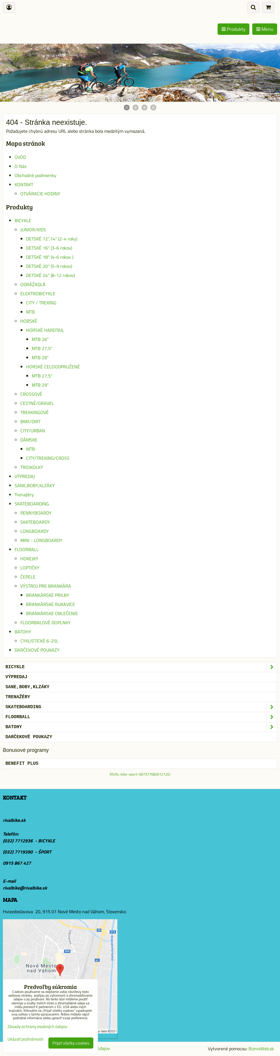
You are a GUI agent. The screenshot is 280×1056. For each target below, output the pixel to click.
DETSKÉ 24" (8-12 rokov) (50, 275)
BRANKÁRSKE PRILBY (47, 595)
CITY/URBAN (32, 430)
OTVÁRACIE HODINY (40, 193)
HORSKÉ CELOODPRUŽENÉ (53, 366)
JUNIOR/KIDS (33, 229)
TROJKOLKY (31, 467)
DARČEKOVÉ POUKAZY (37, 650)
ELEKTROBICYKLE (37, 293)
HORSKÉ (28, 321)
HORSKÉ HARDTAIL (45, 330)
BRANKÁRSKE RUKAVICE (50, 604)
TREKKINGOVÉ (34, 412)
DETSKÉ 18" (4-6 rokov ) (49, 257)
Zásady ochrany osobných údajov (37, 1026)
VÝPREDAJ (25, 476)
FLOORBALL (27, 549)
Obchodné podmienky (35, 175)
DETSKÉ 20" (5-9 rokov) (49, 266)
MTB (30, 311)
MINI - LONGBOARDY (41, 540)
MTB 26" (40, 339)
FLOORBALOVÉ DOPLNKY (45, 622)
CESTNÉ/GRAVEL (37, 403)
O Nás (20, 166)
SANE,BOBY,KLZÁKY (35, 485)
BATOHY (23, 631)
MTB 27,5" (42, 348)
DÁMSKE (29, 439)
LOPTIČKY (30, 567)
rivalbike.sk (14, 820)
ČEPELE (28, 576)
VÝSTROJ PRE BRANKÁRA (45, 586)
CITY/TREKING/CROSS (48, 458)
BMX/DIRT (30, 421)
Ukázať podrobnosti (25, 1039)
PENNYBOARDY (36, 512)
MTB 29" (40, 357)
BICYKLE (23, 220)
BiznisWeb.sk (261, 1048)
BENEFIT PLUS (21, 763)
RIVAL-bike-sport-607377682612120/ (140, 774)
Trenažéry (24, 494)
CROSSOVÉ (31, 394)
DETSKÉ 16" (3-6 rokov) (49, 247)
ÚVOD (20, 157)
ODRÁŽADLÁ (33, 284)
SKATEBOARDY (35, 522)
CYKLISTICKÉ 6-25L (39, 640)
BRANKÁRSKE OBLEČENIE (52, 613)
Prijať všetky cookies (70, 1043)
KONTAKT (24, 184)
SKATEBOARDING (32, 503)
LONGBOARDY (34, 531)
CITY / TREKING (41, 302)
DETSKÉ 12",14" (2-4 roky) (51, 238)
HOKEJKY (29, 558)
